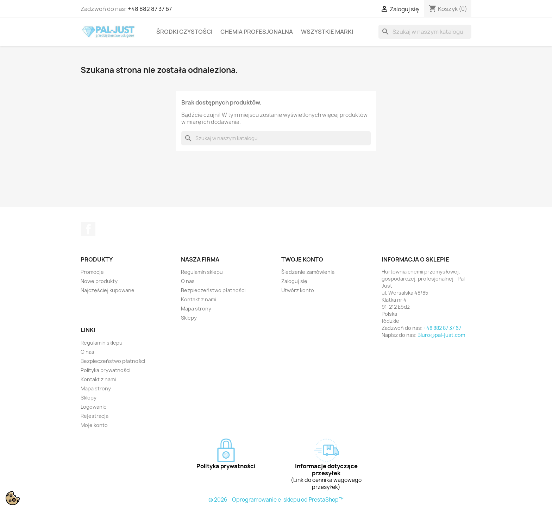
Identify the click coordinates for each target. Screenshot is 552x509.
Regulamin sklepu (202, 272)
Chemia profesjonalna (256, 32)
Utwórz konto (297, 290)
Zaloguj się (294, 281)
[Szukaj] (424, 32)
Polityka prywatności (105, 370)
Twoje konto (302, 259)
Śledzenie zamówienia (307, 272)
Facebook (88, 229)
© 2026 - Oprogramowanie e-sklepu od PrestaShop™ (276, 499)
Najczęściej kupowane (107, 290)
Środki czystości (184, 32)
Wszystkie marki (327, 32)
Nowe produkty (99, 281)
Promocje (92, 272)
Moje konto (94, 425)
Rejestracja (94, 416)
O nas (188, 281)
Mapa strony (196, 308)
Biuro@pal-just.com (441, 335)
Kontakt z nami (198, 299)
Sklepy (189, 317)
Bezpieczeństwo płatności (213, 290)
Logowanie (94, 406)
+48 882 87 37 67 (150, 9)
